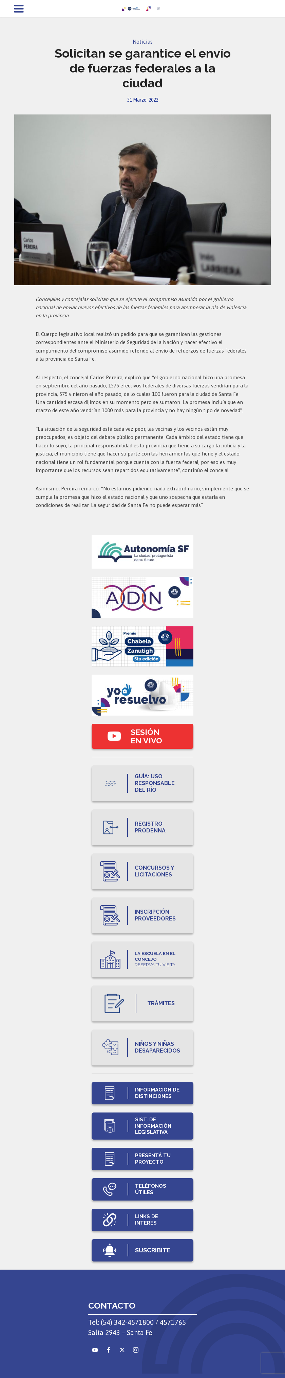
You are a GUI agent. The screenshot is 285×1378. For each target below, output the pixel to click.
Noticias (143, 42)
